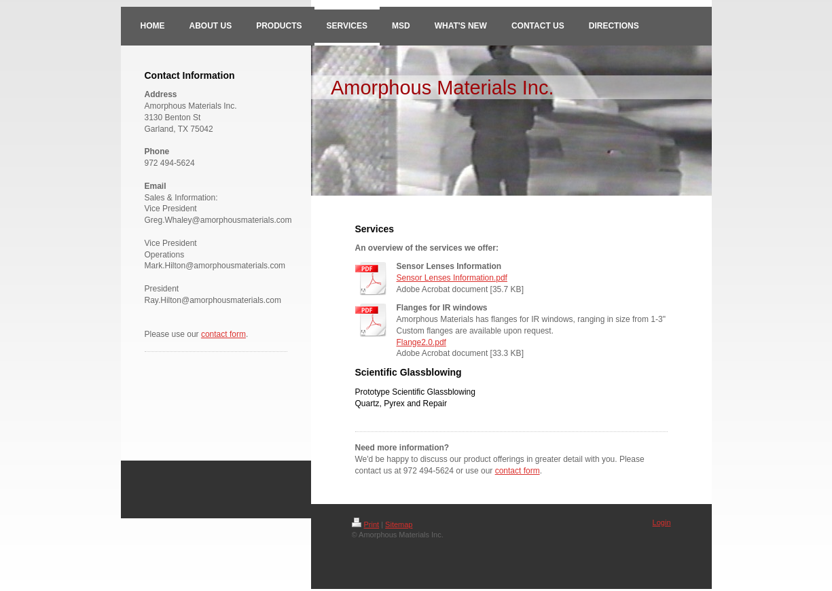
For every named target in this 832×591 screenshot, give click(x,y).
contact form (223, 334)
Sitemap (398, 524)
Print (366, 524)
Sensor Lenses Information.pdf (452, 278)
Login (662, 522)
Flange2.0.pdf (421, 342)
